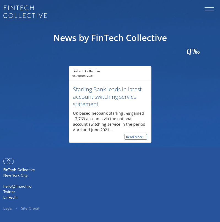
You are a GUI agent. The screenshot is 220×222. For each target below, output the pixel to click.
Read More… (135, 137)
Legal (8, 208)
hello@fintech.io (17, 186)
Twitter (9, 191)
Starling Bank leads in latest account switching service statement (107, 97)
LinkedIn (10, 197)
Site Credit (30, 208)
